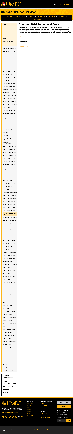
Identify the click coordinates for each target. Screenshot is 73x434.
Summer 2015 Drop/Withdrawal (10, 288)
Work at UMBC (30, 415)
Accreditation (30, 429)
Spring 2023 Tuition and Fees (9, 95)
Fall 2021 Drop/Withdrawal (9, 135)
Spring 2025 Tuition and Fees (9, 48)
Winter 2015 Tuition (7, 296)
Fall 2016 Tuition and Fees (9, 255)
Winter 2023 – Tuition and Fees (10, 101)
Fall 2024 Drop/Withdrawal (9, 63)
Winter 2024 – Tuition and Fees (10, 77)
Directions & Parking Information (10, 412)
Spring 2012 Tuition (7, 361)
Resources (62, 16)
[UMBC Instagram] (9, 416)
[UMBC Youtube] (12, 416)
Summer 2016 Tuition (8, 261)
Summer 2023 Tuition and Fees (10, 89)
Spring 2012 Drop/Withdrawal (9, 364)
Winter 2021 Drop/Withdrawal (9, 155)
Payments (31, 16)
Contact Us (6, 389)
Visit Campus (30, 413)
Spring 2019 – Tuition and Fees (10, 195)
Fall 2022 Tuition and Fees (9, 107)
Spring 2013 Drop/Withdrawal (9, 341)
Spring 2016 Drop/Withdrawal (9, 270)
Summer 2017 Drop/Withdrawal (10, 240)
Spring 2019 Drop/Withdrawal (9, 198)
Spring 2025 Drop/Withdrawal (9, 51)
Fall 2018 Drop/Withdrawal (9, 210)
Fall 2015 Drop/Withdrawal (9, 282)
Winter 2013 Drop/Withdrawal (9, 347)
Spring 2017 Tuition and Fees (9, 243)
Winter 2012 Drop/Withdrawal (9, 370)
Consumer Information (65, 429)
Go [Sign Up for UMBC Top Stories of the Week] (69, 420)
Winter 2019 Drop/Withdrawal (9, 204)
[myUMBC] (61, 4)
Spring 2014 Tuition (7, 314)
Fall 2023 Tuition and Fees (9, 83)
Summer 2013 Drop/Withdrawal (10, 335)
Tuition (16, 16)
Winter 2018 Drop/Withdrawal (9, 229)
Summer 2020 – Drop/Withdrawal (7, 169)
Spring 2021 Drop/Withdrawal (9, 149)
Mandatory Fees (6, 32)
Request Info (64, 402)
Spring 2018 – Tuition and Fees (10, 220)
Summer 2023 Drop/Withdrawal (10, 92)
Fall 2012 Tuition (6, 350)
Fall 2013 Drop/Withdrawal (9, 329)
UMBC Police (44, 413)
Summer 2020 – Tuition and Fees (9, 165)
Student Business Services (18, 12)
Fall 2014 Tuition (6, 302)
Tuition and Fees (6, 27)
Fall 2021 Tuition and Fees (9, 132)
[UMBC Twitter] (6, 416)
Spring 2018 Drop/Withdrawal (9, 223)
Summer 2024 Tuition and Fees (10, 66)
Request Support (45, 407)
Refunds (4, 35)
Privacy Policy (45, 429)
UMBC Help (29, 409)
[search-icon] (70, 4)
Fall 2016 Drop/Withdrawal (9, 258)
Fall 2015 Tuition (6, 279)
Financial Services (36, 19)
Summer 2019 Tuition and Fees (10, 189)
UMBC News (29, 411)
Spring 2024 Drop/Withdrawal (9, 74)
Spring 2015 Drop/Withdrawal (9, 294)
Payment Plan (41, 16)
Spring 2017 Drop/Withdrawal (9, 246)
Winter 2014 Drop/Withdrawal (9, 323)
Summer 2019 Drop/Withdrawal (10, 192)
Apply (54, 4)
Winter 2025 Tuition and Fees (9, 54)
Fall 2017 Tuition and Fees (9, 232)
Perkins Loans (52, 16)
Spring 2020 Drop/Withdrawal (9, 174)
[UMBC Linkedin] (16, 416)
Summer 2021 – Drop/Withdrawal (7, 143)
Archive (4, 44)
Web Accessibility (56, 429)
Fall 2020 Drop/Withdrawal (9, 161)
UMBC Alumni (30, 403)
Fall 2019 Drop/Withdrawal (9, 180)
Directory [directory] (66, 4)
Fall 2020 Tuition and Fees (9, 158)
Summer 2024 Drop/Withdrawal (10, 68)
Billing (23, 16)
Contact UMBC (44, 405)
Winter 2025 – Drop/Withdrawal (10, 57)
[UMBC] (11, 4)
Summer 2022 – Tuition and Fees (9, 114)
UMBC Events (30, 407)
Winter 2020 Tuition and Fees (9, 183)
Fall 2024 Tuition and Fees (9, 60)
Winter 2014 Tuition (7, 320)
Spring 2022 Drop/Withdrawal (9, 123)
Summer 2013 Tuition (7, 332)
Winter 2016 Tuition (7, 273)
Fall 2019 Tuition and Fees (9, 177)
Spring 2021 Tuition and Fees (9, 146)
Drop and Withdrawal (7, 30)
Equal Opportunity (37, 429)
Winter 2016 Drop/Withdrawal (9, 276)
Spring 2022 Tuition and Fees (9, 121)
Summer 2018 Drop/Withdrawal (10, 217)
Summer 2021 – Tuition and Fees (9, 139)
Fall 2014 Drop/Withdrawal (9, 305)
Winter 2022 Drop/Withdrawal (9, 129)
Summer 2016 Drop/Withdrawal (10, 264)
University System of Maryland (14, 429)
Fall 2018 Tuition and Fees (9, 207)
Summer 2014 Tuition (8, 308)
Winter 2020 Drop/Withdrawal (9, 186)
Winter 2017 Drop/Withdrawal (9, 252)
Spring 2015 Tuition (7, 291)
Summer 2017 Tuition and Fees (10, 237)
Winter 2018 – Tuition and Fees (10, 226)
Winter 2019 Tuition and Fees (9, 201)
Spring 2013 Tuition (7, 338)
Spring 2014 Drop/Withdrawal (9, 317)
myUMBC (6, 393)
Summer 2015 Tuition (8, 285)
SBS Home (9, 16)
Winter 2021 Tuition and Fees (9, 152)
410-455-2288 (12, 383)
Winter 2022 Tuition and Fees (9, 126)
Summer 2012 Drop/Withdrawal (10, 359)
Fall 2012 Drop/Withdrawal (9, 353)
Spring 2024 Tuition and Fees (9, 71)
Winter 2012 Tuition (7, 367)
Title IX (50, 429)
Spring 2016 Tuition (7, 267)
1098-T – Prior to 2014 (8, 41)
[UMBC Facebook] (3, 416)
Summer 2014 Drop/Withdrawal (10, 311)
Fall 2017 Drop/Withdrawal (9, 234)
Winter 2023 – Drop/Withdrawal (10, 104)
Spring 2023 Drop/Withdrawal (9, 98)
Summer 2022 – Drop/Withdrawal (7, 118)
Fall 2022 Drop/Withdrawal (9, 110)
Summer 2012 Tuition (7, 356)
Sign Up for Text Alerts (46, 417)
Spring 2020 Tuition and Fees (9, 172)
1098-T (4, 38)
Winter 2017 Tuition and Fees (9, 249)
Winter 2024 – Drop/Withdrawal (10, 80)
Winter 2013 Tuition (7, 344)
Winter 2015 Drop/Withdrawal (9, 299)
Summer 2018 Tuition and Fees (9, 214)
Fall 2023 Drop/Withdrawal (9, 86)
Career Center (30, 405)
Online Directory (44, 403)
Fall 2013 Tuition (6, 326)
